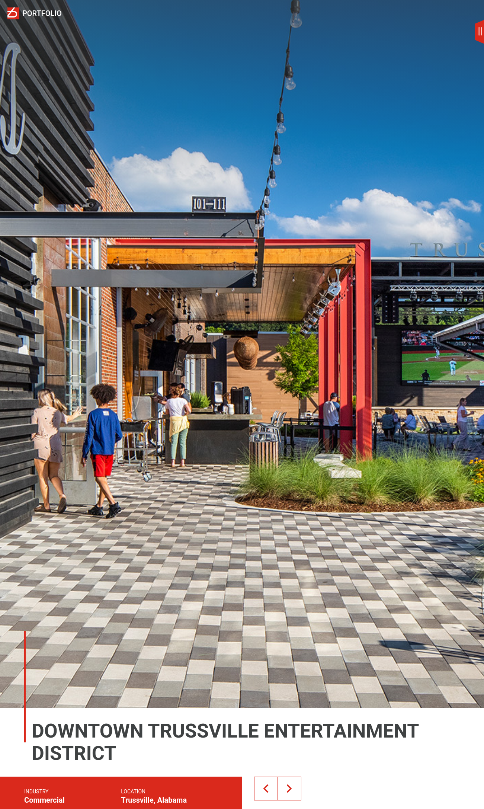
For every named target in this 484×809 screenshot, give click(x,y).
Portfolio (42, 13)
